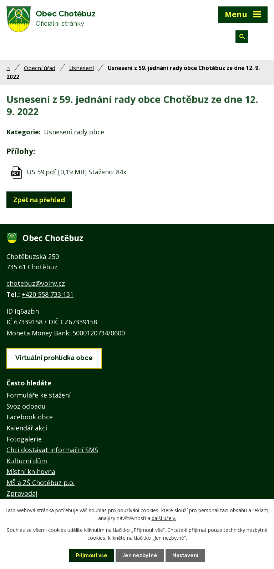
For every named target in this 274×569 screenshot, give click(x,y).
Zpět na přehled (39, 200)
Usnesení (81, 67)
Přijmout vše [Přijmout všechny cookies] (91, 555)
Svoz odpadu (26, 406)
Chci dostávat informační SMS (52, 449)
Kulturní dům (26, 460)
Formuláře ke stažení (38, 395)
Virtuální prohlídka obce (54, 357)
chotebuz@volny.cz (35, 283)
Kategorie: (23, 132)
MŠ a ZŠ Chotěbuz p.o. (40, 482)
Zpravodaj (21, 493)
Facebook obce (29, 417)
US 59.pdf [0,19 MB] (57, 172)
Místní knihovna (30, 471)
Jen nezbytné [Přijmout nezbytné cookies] (139, 555)
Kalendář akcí (26, 428)
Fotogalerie (24, 439)
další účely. (164, 518)
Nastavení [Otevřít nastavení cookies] (185, 555)
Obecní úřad (39, 67)
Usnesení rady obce (74, 132)
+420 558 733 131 (47, 294)
